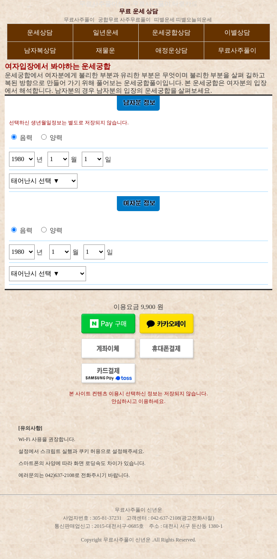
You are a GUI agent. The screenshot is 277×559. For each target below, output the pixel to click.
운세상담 (40, 32)
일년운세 (106, 32)
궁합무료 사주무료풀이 (124, 20)
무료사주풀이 (79, 20)
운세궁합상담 (171, 32)
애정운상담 (171, 50)
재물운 (105, 50)
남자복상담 (40, 50)
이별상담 (237, 32)
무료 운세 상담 (138, 11)
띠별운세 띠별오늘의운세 (183, 20)
